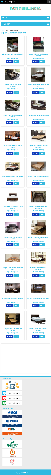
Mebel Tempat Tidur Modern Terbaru (13, 146)
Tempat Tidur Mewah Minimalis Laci (38, 238)
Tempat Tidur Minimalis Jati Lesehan (13, 238)
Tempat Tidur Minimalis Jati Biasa (38, 298)
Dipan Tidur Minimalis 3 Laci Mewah (12, 116)
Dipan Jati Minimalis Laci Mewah (12, 176)
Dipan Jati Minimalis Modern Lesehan (38, 146)
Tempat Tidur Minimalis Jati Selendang (38, 207)
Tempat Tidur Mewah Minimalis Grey (13, 268)
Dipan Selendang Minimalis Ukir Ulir (38, 85)
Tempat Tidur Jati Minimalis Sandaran (13, 329)
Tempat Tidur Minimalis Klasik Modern (13, 207)
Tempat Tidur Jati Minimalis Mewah (38, 329)
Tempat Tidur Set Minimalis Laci (38, 115)
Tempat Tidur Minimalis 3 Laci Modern (38, 54)
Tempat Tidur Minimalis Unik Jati (12, 298)
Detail (9, 61)
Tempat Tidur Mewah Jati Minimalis (38, 268)
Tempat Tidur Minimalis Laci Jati (38, 176)
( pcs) (7, 1)
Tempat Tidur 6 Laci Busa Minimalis (12, 85)
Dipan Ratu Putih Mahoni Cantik (12, 54)
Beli (16, 61)
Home (2, 30)
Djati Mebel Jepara (30, 473)
